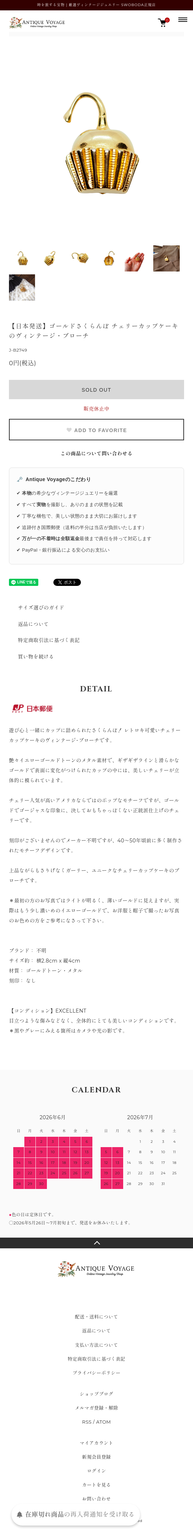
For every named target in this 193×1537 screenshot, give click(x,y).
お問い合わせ (96, 1499)
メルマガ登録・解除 (96, 1408)
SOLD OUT (96, 390)
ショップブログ (97, 1394)
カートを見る (96, 1485)
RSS (87, 1422)
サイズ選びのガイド (41, 607)
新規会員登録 (96, 1457)
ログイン (96, 1471)
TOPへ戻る (96, 1243)
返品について (33, 624)
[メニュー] (182, 19)
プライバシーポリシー (96, 1373)
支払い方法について (96, 1345)
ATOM (103, 1422)
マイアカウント (97, 1443)
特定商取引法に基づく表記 (49, 640)
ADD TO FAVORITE (96, 430)
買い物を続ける (36, 657)
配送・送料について (96, 1317)
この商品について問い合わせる (97, 453)
